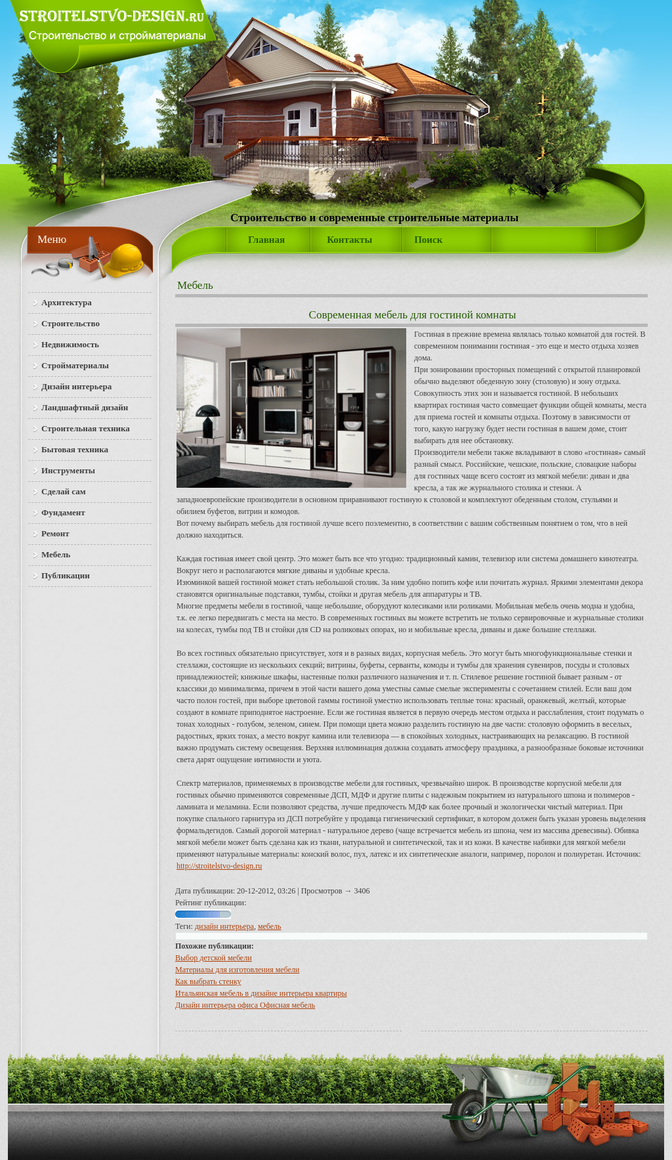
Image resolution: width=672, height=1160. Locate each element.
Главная (266, 239)
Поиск (428, 239)
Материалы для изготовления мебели (237, 969)
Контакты (349, 239)
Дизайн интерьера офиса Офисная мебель (245, 1005)
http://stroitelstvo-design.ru (219, 865)
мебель (270, 926)
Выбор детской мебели (213, 957)
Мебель (195, 285)
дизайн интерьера (224, 926)
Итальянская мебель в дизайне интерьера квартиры (261, 993)
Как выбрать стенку (208, 981)
